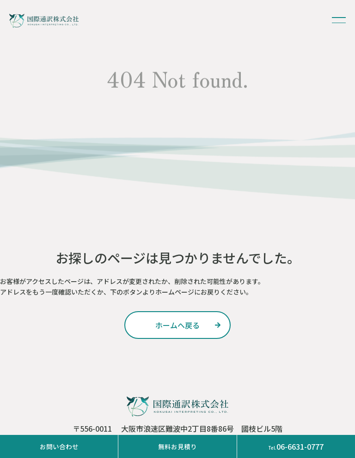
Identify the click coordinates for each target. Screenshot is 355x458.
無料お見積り (177, 446)
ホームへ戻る (177, 325)
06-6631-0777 (296, 446)
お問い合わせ (59, 446)
